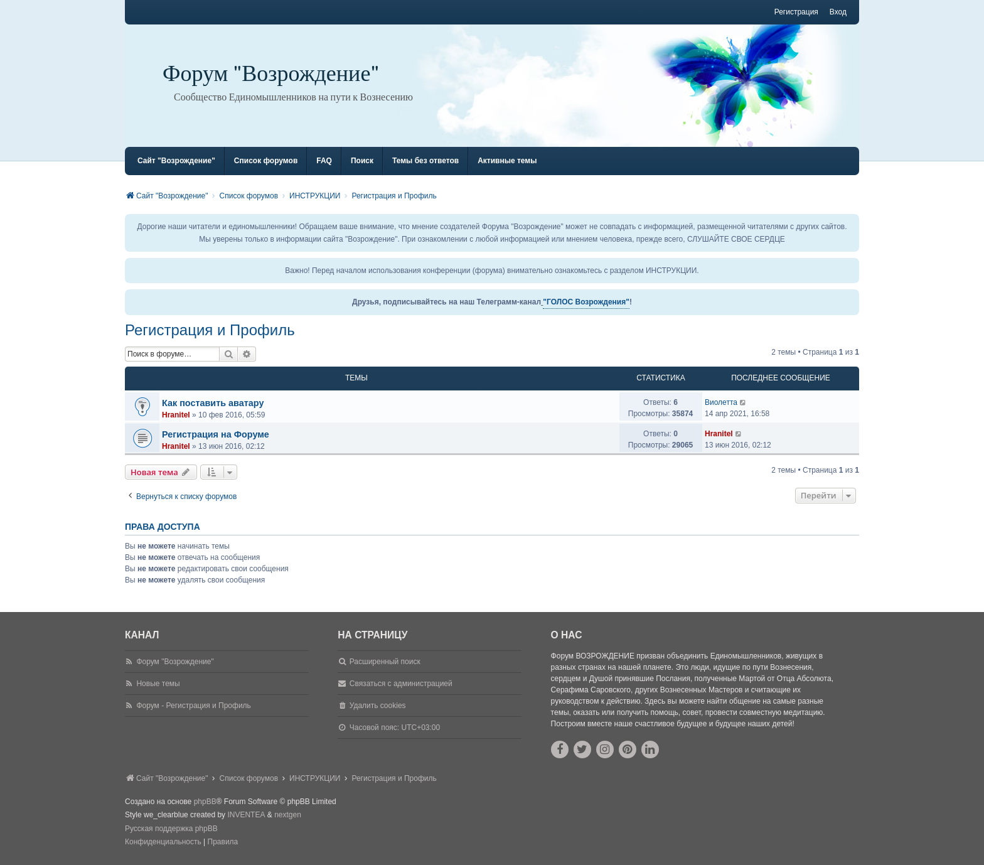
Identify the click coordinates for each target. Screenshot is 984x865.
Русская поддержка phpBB (171, 828)
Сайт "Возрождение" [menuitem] (176, 160)
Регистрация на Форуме (215, 434)
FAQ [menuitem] (324, 160)
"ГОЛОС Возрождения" (586, 302)
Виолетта (721, 402)
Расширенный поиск (385, 661)
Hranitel (176, 415)
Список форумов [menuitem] (265, 160)
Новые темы (157, 683)
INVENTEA (246, 814)
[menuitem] (163, 842)
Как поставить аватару (213, 403)
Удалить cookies (378, 705)
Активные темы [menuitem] (507, 160)
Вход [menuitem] (838, 12)
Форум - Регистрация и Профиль (193, 705)
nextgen (287, 814)
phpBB (205, 801)
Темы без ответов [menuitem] (425, 160)
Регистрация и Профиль (210, 329)
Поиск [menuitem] (362, 160)
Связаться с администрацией (401, 683)
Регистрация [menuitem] (796, 12)
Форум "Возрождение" (271, 74)
